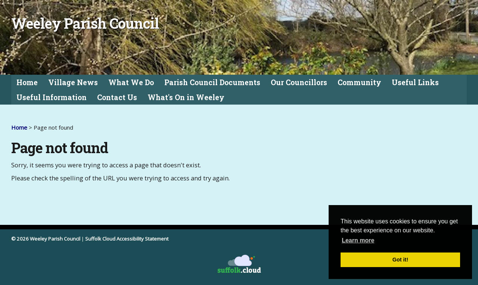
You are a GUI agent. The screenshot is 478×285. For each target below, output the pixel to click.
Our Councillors (299, 82)
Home (27, 82)
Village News (73, 82)
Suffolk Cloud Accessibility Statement (126, 238)
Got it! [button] (400, 260)
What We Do (131, 82)
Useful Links (415, 82)
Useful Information (51, 97)
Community (359, 82)
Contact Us (117, 97)
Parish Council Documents (212, 82)
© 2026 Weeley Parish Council (45, 238)
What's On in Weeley (186, 97)
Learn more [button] (358, 240)
